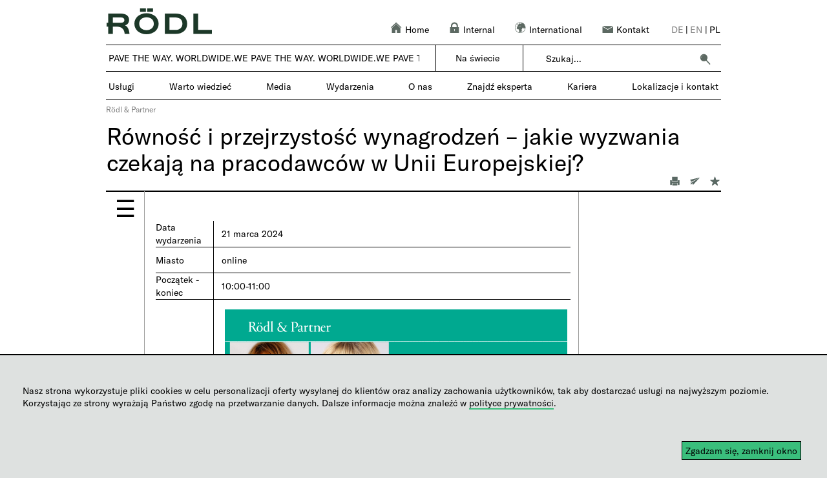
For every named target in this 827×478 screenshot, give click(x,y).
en (696, 29)
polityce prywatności (511, 402)
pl (714, 29)
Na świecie (477, 57)
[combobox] (619, 58)
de (677, 29)
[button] (704, 58)
